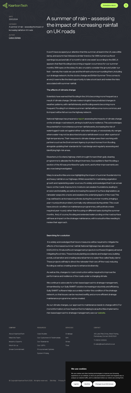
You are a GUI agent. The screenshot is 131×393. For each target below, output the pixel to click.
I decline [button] (87, 384)
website (101, 313)
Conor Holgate (15, 38)
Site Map (53, 381)
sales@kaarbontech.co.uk (105, 344)
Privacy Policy (63, 381)
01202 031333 (101, 340)
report (81, 119)
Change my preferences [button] (104, 384)
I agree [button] (76, 384)
